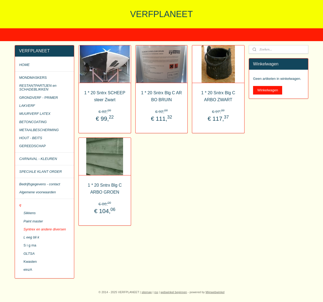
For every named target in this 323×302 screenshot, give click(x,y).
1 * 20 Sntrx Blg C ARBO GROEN (105, 188)
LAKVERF (27, 106)
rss (156, 292)
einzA (27, 270)
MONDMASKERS (33, 78)
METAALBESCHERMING (39, 130)
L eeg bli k (31, 237)
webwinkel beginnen (173, 292)
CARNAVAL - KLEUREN (38, 159)
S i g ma (29, 245)
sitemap (146, 292)
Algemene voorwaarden (37, 192)
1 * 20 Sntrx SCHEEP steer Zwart (104, 96)
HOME (24, 65)
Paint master (33, 221)
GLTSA (29, 254)
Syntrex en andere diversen (44, 229)
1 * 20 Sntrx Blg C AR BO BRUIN (161, 96)
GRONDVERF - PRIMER (38, 98)
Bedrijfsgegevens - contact (39, 184)
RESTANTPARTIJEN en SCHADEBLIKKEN (37, 87)
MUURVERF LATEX (34, 114)
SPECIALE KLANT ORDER (40, 172)
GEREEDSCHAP (32, 146)
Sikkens (29, 213)
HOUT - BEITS (30, 138)
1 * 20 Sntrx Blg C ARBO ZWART (218, 96)
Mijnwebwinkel (215, 292)
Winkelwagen (267, 90)
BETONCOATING (33, 122)
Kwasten (30, 262)
